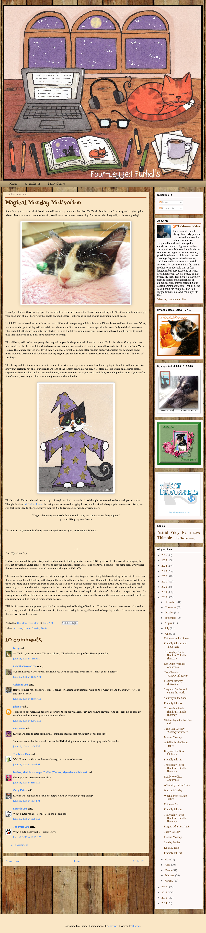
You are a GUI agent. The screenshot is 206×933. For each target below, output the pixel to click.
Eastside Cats (20, 809)
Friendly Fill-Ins (173, 703)
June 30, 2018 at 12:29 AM (27, 837)
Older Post (139, 861)
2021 (165, 581)
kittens (27, 628)
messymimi (19, 728)
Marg (16, 648)
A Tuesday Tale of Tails (177, 785)
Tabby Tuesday (172, 831)
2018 (165, 597)
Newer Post (12, 861)
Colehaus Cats (20, 685)
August (169, 623)
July (167, 628)
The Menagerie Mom (188, 226)
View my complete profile (171, 299)
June (167, 633)
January (169, 880)
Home (13, 183)
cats (20, 628)
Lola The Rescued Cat (25, 666)
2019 (165, 592)
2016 (165, 892)
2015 (165, 897)
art (15, 628)
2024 (165, 565)
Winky (192, 538)
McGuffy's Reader (34, 504)
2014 (165, 903)
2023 (165, 571)
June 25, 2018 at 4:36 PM (26, 746)
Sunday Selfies (172, 842)
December (171, 602)
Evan (186, 532)
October (169, 612)
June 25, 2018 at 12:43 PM (27, 721)
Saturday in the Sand (175, 697)
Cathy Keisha (20, 790)
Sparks (35, 628)
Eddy (175, 532)
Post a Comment (19, 845)
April (168, 864)
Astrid (162, 532)
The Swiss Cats (21, 827)
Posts (163, 202)
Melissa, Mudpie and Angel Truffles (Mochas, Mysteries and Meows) (50, 772)
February (170, 875)
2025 (165, 560)
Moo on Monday (173, 790)
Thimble (164, 537)
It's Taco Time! (172, 847)
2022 (165, 576)
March (169, 870)
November (171, 607)
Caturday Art (171, 804)
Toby (176, 538)
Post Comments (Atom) (83, 871)
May (167, 859)
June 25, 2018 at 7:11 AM (26, 658)
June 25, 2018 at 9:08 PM (26, 801)
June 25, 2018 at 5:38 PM (26, 782)
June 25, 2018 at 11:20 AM (27, 677)
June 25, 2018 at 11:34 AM (27, 699)
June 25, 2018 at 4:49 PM (26, 764)
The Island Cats (21, 754)
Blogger (136, 926)
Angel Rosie (32, 183)
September (171, 617)
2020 (165, 586)
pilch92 (17, 707)
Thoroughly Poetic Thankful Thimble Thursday (175, 655)
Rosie (197, 533)
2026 (165, 555)
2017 (165, 887)
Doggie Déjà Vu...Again (177, 826)
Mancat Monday (173, 737)
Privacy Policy (56, 183)
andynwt (113, 926)
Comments (166, 208)
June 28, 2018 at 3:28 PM (26, 819)
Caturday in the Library (177, 638)
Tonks (44, 628)
